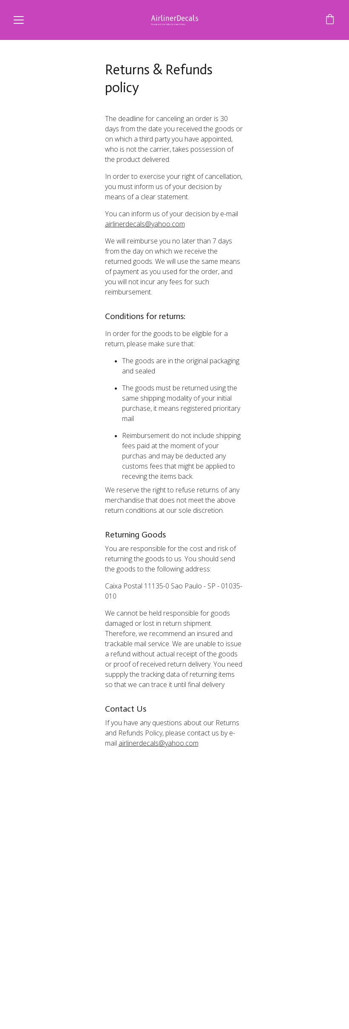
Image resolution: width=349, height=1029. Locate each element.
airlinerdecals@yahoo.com (145, 224)
